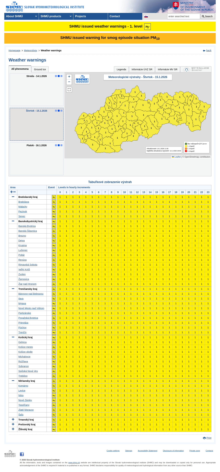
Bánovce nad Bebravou (30, 293)
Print (208, 438)
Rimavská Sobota (27, 264)
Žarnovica (23, 279)
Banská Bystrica (27, 226)
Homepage (14, 50)
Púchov (22, 327)
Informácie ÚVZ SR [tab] (142, 69)
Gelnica (22, 342)
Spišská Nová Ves (28, 371)
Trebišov (23, 376)
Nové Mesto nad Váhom (31, 308)
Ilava (21, 298)
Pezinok (22, 211)
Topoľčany (23, 405)
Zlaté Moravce (26, 409)
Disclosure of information (173, 451)
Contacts (209, 451)
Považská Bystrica (28, 318)
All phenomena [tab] (20, 69)
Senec (21, 216)
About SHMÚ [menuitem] (14, 16)
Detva (21, 240)
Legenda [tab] (121, 69)
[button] (69, 77)
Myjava (22, 303)
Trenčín (22, 332)
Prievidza (23, 322)
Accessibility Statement (147, 451)
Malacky (22, 206)
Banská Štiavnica (27, 231)
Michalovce (24, 356)
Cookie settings (113, 451)
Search (209, 16)
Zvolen (22, 274)
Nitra (21, 395)
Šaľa (20, 414)
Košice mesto (25, 347)
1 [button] (82, 139)
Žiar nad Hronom (27, 284)
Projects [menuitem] (80, 16)
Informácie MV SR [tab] (167, 69)
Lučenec (23, 250)
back (208, 50)
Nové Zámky (25, 400)
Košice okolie (25, 351)
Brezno (22, 235)
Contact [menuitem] (115, 16)
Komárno (23, 385)
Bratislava (23, 201)
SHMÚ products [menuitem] (51, 16)
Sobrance (23, 366)
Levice (21, 390)
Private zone (194, 451)
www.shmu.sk (74, 462)
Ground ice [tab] (40, 69)
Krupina (22, 245)
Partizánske (24, 313)
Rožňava (23, 361)
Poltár (21, 255)
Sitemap (128, 451)
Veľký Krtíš (24, 269)
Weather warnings (51, 50)
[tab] (195, 69)
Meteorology (30, 50)
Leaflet (176, 157)
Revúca (22, 259)
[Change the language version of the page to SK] (146, 16)
